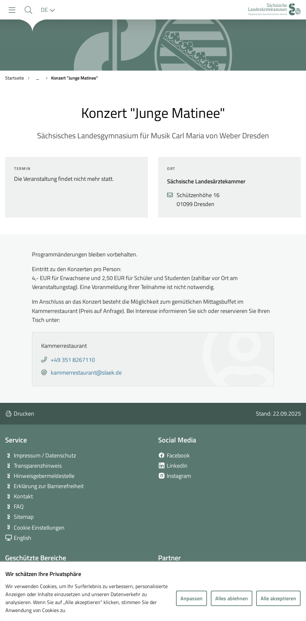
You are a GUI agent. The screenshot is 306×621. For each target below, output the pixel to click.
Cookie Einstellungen (39, 527)
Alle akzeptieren (278, 598)
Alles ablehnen (231, 598)
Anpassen (191, 598)
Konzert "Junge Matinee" (74, 77)
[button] (28, 10)
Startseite (14, 77)
